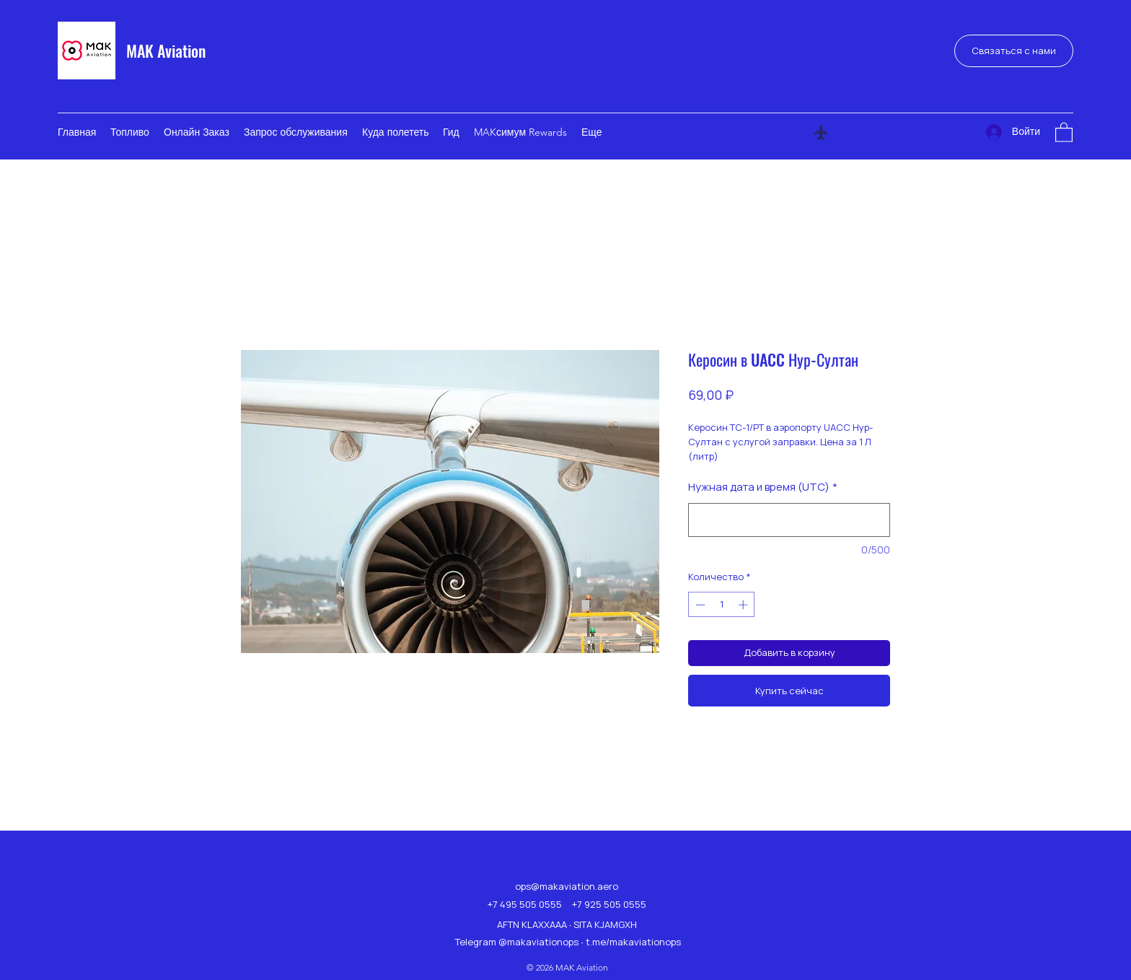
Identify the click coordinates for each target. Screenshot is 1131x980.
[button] (1064, 131)
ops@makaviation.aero (566, 886)
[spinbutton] (722, 604)
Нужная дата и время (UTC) (762, 486)
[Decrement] (699, 604)
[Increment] (744, 604)
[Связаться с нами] (1013, 51)
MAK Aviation (166, 50)
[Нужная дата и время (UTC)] (789, 519)
